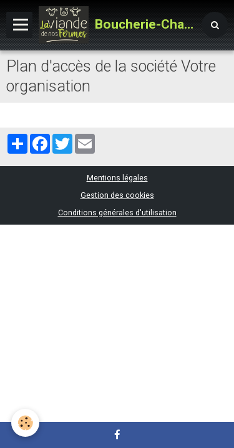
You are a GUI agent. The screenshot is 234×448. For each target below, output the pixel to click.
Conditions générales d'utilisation (117, 212)
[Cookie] (25, 423)
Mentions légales (117, 177)
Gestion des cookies (117, 195)
